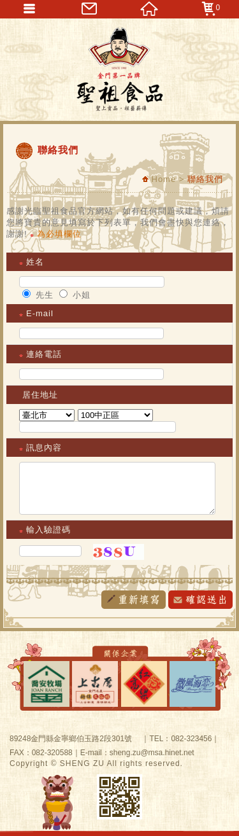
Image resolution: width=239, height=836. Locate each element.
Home (159, 179)
